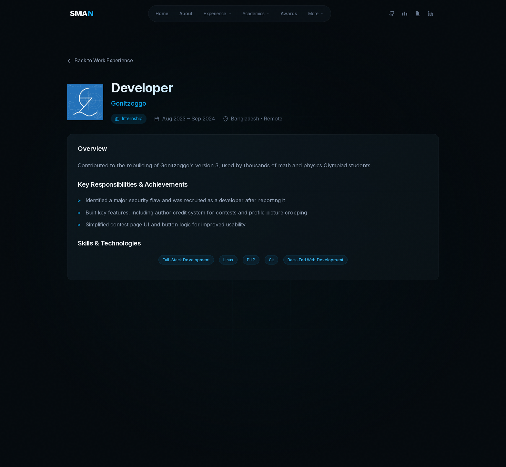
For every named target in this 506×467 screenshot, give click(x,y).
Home (162, 11)
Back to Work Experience (100, 60)
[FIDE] (417, 11)
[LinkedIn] (430, 11)
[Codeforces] (404, 11)
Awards (289, 11)
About (186, 11)
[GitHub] (392, 11)
